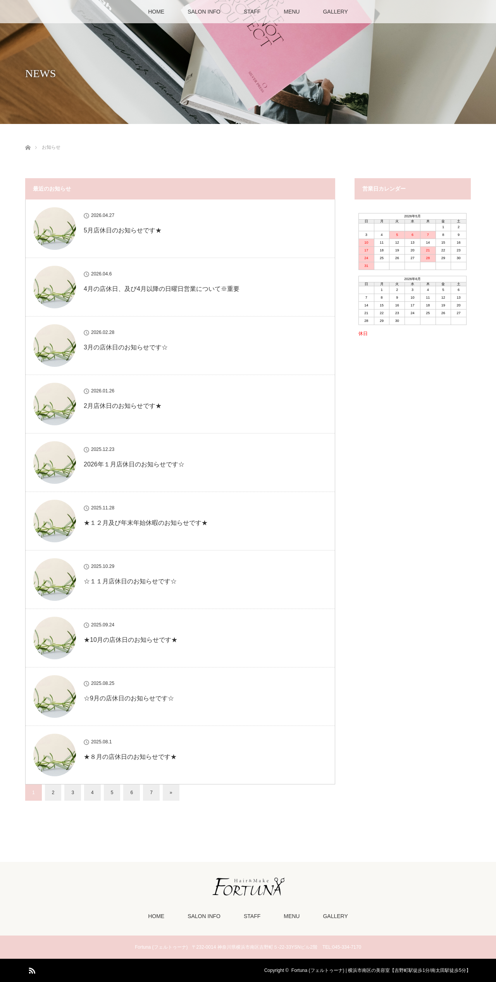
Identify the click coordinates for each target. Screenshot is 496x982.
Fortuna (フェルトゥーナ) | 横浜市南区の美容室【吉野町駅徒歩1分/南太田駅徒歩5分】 (381, 970)
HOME (156, 12)
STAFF (252, 12)
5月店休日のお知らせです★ (123, 230)
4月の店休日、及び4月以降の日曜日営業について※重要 (161, 288)
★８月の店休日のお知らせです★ (130, 756)
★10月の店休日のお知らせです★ (130, 639)
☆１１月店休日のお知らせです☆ (130, 581)
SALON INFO (204, 12)
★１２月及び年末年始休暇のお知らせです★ (146, 522)
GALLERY (335, 12)
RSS (31, 969)
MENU (292, 12)
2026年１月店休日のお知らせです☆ (134, 464)
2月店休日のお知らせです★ (123, 405)
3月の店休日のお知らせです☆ (126, 347)
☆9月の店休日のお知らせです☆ (129, 698)
